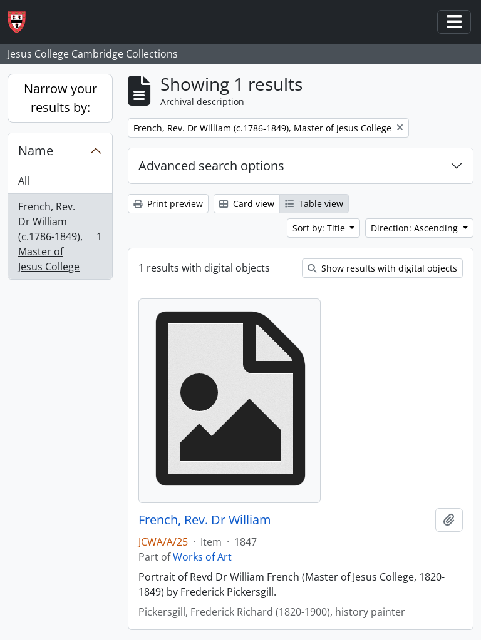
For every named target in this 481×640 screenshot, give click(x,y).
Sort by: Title (320, 228)
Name (35, 150)
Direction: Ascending (415, 228)
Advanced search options (211, 165)
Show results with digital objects (382, 268)
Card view (246, 204)
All (23, 181)
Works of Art (202, 557)
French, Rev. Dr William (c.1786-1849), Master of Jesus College (60, 236)
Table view (314, 204)
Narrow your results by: (60, 98)
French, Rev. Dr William (204, 519)
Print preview (168, 204)
